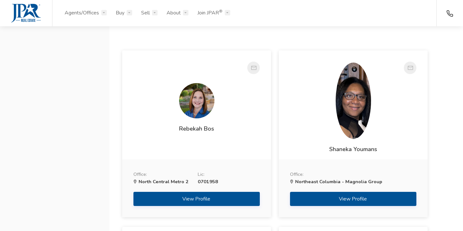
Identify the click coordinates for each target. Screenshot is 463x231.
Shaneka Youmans (286, 149)
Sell (145, 12)
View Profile (173, 206)
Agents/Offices (82, 12)
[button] (54, 62)
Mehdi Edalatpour (398, 132)
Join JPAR (209, 12)
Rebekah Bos (173, 122)
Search (54, 210)
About (174, 12)
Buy (120, 12)
